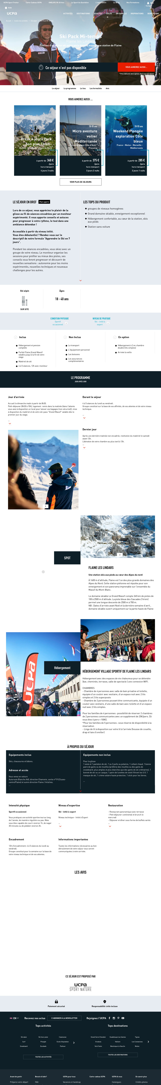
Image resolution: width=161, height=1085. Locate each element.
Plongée (43, 1042)
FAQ (36, 1082)
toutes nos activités (21, 21)
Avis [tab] (107, 88)
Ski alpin (34, 21)
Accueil (8, 21)
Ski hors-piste (43, 1037)
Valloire (117, 1042)
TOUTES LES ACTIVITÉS (43, 1057)
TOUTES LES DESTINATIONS (118, 1055)
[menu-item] (68, 13)
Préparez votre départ (19, 1082)
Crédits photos (142, 1082)
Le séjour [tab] (56, 88)
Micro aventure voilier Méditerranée (80, 104)
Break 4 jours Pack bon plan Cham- (35, 104)
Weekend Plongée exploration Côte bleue (126, 104)
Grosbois (98, 1042)
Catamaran (62, 1037)
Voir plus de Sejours (80, 182)
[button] (43, 235)
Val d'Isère (98, 1046)
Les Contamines (137, 1042)
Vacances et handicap (72, 1082)
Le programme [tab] (70, 88)
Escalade (43, 1046)
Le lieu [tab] (83, 88)
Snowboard (24, 1046)
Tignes (137, 1037)
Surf (23, 1042)
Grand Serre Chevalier (98, 1037)
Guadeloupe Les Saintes (118, 1037)
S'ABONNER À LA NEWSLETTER (64, 1018)
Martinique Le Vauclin (117, 1046)
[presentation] (73, 1043)
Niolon (137, 1046)
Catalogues (116, 1082)
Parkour (63, 1046)
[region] (80, 42)
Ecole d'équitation (63, 1042)
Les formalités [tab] (96, 88)
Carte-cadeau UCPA (97, 1076)
